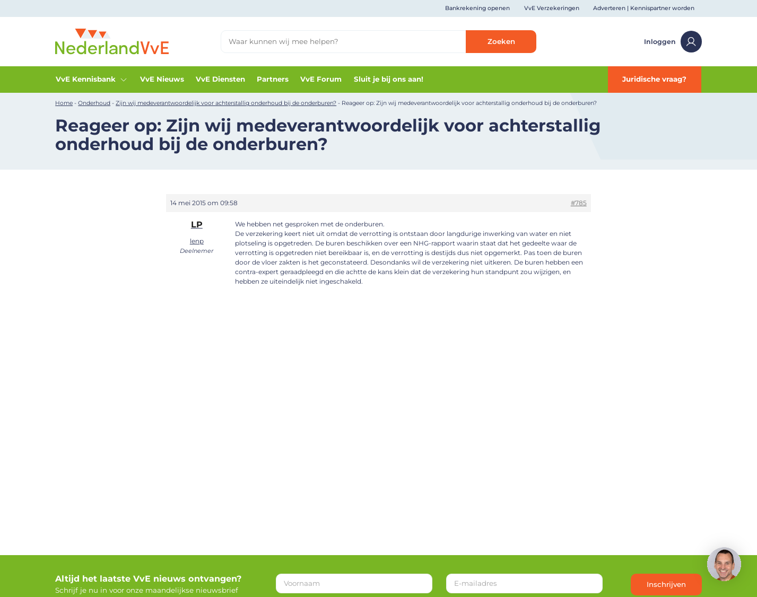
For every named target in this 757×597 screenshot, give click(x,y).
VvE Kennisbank (92, 79)
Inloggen (673, 41)
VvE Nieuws (162, 79)
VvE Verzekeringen (551, 8)
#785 (579, 203)
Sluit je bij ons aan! (388, 79)
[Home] (112, 41)
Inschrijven (666, 584)
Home (64, 103)
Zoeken (501, 41)
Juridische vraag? (654, 79)
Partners (273, 79)
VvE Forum (321, 79)
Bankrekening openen (477, 8)
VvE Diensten (220, 79)
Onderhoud (94, 103)
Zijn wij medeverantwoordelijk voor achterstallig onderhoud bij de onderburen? (226, 103)
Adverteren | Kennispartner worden (643, 8)
